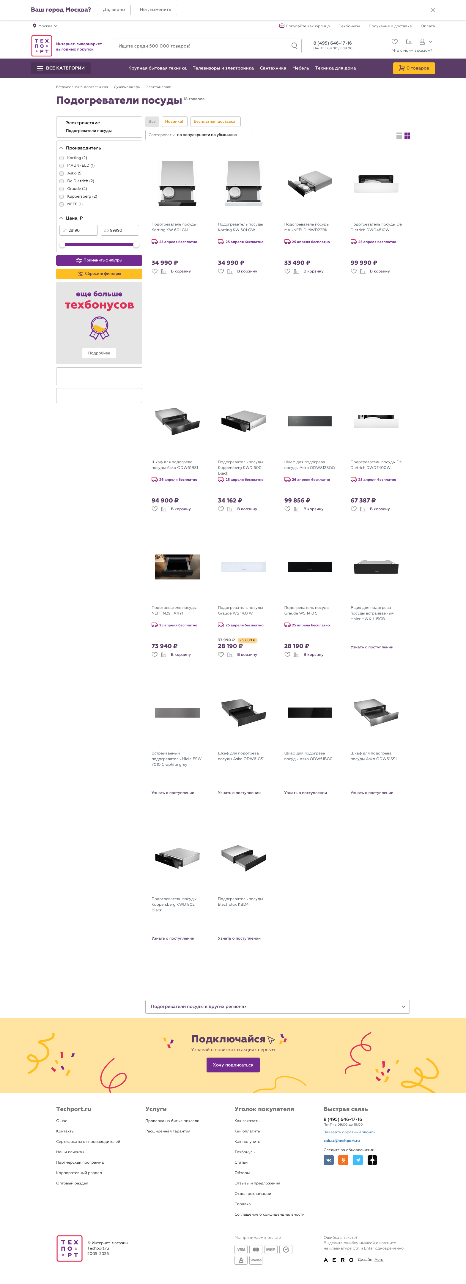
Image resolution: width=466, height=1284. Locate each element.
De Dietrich (77, 181)
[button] (114, 10)
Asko (72, 173)
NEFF (72, 204)
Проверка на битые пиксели (172, 1121)
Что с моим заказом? (412, 50)
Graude (74, 189)
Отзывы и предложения (257, 1183)
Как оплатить (247, 1131)
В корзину (181, 271)
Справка (242, 1204)
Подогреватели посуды (89, 130)
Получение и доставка (390, 26)
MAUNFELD (78, 165)
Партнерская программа (80, 1162)
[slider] (62, 245)
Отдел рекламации (252, 1194)
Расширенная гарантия (168, 1131)
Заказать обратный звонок (349, 1132)
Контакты (65, 1131)
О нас (61, 1121)
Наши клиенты (70, 1152)
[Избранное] (394, 42)
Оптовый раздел (72, 1183)
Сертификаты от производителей (88, 1142)
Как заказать (246, 1121)
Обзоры (242, 1173)
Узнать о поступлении (372, 647)
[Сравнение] (408, 42)
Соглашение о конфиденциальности (269, 1214)
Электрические (83, 123)
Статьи (241, 1162)
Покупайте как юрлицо (308, 26)
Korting (74, 158)
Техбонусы (349, 26)
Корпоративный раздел (79, 1173)
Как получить (247, 1142)
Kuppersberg (79, 196)
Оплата (428, 26)
